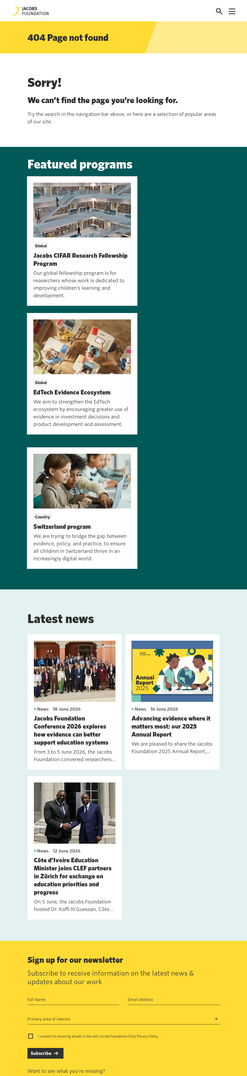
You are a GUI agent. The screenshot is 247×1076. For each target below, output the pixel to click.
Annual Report (106, 983)
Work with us (66, 996)
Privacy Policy (147, 906)
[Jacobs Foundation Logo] (30, 11)
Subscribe (41, 923)
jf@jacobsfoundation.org (166, 995)
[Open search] (219, 11)
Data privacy (104, 996)
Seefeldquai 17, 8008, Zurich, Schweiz (179, 983)
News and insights (70, 1008)
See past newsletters (46, 950)
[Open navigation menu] (232, 11)
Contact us (63, 983)
